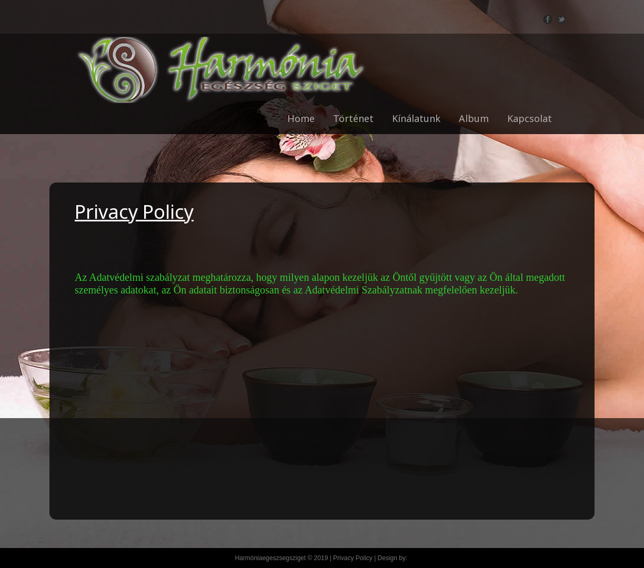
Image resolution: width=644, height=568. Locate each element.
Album (474, 118)
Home (301, 118)
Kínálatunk (416, 118)
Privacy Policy (353, 558)
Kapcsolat (529, 118)
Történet (353, 118)
